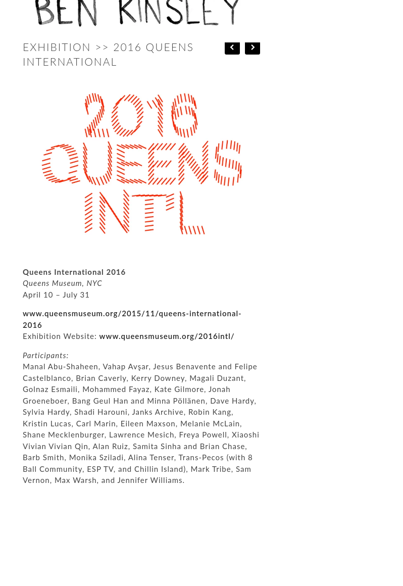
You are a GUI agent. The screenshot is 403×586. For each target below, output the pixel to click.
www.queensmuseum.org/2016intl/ (167, 335)
